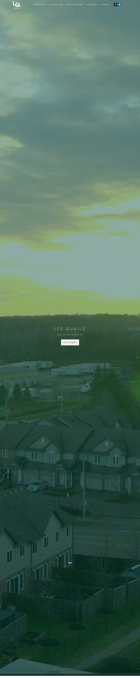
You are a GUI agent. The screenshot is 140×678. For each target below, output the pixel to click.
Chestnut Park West (75, 4)
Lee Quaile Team (56, 4)
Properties (39, 4)
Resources (91, 4)
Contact (106, 4)
